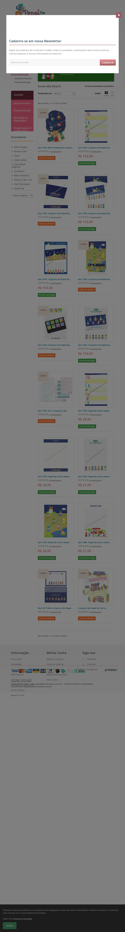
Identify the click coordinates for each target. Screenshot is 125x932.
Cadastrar (108, 62)
